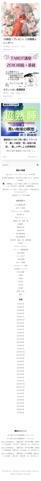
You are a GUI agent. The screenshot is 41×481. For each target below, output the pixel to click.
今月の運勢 (20, 272)
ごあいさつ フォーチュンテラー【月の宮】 (20, 174)
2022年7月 (20, 396)
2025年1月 (20, 316)
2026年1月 (20, 307)
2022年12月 (20, 384)
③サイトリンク (20, 217)
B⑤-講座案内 (20, 237)
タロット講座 (20, 262)
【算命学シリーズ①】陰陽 (20, 195)
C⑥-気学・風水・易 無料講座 (20, 240)
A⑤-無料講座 (20, 233)
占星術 (20, 275)
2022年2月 (20, 412)
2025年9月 (20, 310)
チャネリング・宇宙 (20, 266)
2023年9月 (20, 358)
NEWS (20, 243)
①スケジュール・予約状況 (20, 211)
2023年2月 (20, 377)
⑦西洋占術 (20, 230)
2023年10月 (20, 355)
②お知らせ (20, 214)
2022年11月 (20, 387)
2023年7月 (20, 364)
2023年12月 (20, 352)
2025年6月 (20, 313)
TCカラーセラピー (20, 246)
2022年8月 (20, 393)
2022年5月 (20, 403)
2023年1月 (20, 380)
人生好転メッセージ (20, 269)
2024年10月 (20, 320)
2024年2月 (20, 345)
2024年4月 (20, 339)
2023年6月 (20, 368)
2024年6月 (20, 332)
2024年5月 (20, 336)
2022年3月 (20, 409)
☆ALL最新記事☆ (20, 205)
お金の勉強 (20, 253)
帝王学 (20, 282)
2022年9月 (20, 390)
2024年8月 (20, 326)
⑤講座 (20, 224)
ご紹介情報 (20, 259)
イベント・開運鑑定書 (20, 250)
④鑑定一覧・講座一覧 (20, 221)
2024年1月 (20, 348)
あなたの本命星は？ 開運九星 (12, 442)
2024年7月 (20, 329)
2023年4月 (20, 371)
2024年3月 (20, 342)
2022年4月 (20, 406)
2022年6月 (20, 400)
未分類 (20, 288)
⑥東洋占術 (20, 227)
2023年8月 (20, 361)
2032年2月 (20, 304)
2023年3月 (20, 374)
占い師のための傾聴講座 (16, 435)
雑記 (20, 294)
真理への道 (20, 291)
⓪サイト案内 (20, 208)
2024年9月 (20, 323)
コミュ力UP (20, 256)
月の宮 (20, 285)
